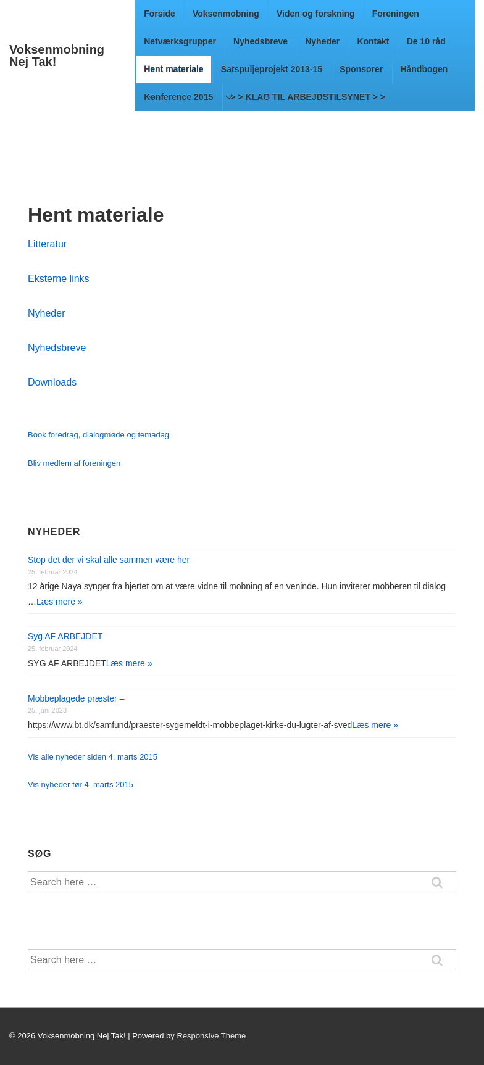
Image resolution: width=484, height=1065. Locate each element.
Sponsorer (361, 69)
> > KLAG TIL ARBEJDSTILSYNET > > (307, 97)
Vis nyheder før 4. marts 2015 (80, 784)
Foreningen (398, 18)
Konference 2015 (178, 97)
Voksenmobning (228, 18)
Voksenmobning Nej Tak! (56, 55)
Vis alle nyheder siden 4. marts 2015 (92, 756)
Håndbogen (424, 69)
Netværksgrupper (180, 41)
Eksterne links (59, 278)
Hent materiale (176, 73)
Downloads (52, 382)
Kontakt (373, 41)
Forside (159, 14)
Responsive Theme (211, 1035)
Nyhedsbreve (260, 41)
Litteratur (47, 244)
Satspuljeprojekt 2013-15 (274, 73)
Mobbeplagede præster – (76, 698)
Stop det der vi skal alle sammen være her (109, 560)
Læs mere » (59, 602)
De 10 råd (426, 41)
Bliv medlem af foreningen (74, 463)
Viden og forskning (316, 14)
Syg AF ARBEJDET (65, 636)
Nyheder (322, 41)
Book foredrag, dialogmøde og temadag (98, 434)
